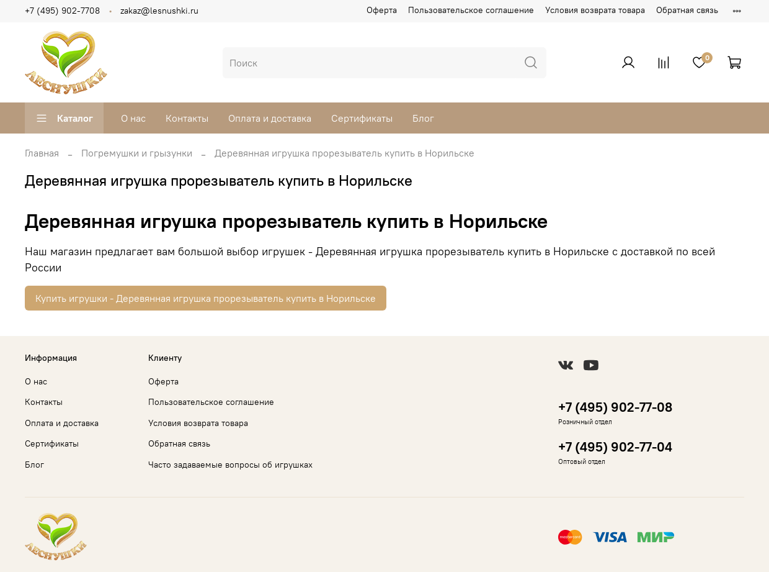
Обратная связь (687, 10)
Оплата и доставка (269, 118)
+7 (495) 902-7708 (62, 10)
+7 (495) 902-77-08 (615, 407)
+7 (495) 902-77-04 (615, 446)
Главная (42, 153)
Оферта (382, 10)
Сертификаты (362, 118)
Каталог (64, 118)
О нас (133, 118)
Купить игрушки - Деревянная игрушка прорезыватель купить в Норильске (205, 298)
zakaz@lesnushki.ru (159, 10)
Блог (423, 118)
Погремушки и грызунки (136, 153)
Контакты (187, 118)
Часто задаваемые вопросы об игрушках (230, 464)
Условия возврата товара (595, 10)
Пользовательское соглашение (471, 10)
